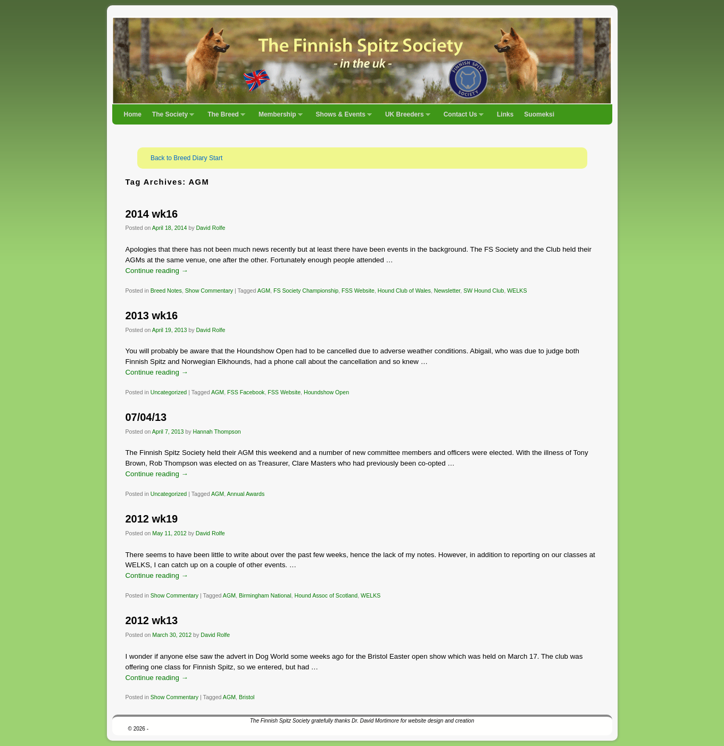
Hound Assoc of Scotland (325, 595)
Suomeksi (539, 114)
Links (505, 114)
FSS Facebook (245, 392)
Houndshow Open (326, 392)
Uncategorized (169, 392)
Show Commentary (209, 290)
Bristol (247, 697)
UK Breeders (405, 118)
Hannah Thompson (217, 431)
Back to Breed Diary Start (186, 158)
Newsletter (447, 290)
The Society (170, 118)
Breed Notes (166, 290)
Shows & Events (341, 118)
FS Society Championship (305, 290)
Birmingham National (265, 595)
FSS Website (358, 290)
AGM (263, 290)
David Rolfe (210, 228)
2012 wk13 (152, 620)
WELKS (517, 290)
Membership (278, 118)
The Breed (223, 118)
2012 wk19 (152, 519)
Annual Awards (246, 494)
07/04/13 (146, 417)
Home (133, 114)
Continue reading (157, 271)
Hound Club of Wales (404, 290)
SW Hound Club (483, 290)
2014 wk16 (152, 214)
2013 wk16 (152, 315)
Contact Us (461, 118)
